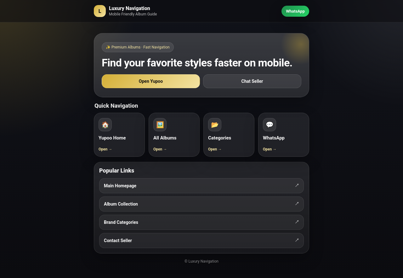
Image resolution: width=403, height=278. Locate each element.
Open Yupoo (151, 81)
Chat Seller (252, 81)
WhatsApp (295, 11)
